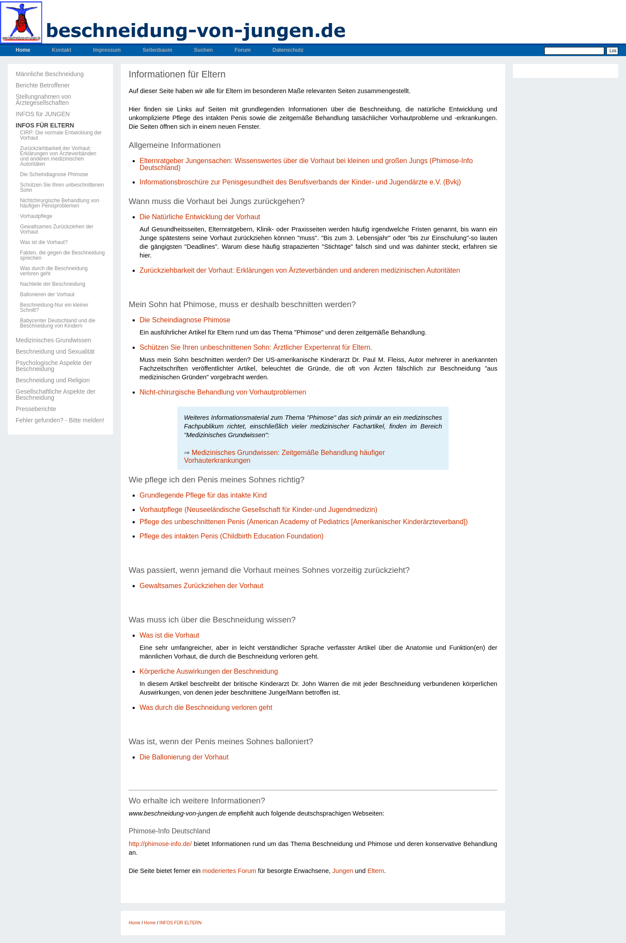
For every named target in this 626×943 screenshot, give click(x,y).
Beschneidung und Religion (53, 380)
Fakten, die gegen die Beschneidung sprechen (62, 255)
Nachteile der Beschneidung (52, 284)
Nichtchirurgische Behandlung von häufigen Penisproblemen (59, 203)
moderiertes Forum (229, 870)
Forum (242, 50)
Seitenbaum (157, 50)
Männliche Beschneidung (49, 74)
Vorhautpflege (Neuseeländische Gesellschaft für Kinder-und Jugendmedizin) (258, 509)
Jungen (342, 870)
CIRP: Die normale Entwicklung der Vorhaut (61, 135)
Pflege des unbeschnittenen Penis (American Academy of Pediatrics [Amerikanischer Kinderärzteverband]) (304, 521)
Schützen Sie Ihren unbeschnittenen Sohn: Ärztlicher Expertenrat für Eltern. (256, 347)
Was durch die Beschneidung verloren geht (54, 271)
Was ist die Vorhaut (169, 635)
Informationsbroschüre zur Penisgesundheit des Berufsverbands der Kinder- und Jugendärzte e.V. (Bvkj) (300, 182)
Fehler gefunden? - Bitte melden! (60, 420)
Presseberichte (36, 409)
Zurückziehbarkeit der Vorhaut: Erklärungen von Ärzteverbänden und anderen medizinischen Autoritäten (58, 156)
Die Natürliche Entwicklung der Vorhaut (200, 217)
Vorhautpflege (36, 216)
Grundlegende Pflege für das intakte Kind (203, 495)
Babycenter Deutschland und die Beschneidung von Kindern (57, 323)
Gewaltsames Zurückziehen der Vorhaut (56, 229)
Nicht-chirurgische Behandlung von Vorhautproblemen (223, 392)
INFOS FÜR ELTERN (45, 125)
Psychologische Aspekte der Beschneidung (54, 366)
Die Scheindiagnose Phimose (54, 174)
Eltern (375, 870)
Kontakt (61, 50)
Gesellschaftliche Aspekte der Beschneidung (56, 394)
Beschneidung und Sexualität (55, 351)
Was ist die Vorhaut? (44, 242)
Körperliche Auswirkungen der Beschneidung (209, 671)
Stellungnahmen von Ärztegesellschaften (43, 100)
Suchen (203, 50)
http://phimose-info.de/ (160, 843)
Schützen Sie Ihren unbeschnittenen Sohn (62, 187)
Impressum (107, 50)
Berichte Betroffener (43, 85)
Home (23, 50)
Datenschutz (288, 50)
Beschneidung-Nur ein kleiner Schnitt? (54, 307)
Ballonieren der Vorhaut (47, 294)
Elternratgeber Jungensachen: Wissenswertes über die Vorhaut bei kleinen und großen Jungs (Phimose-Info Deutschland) (306, 164)
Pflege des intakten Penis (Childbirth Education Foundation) (231, 536)
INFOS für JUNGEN (43, 114)
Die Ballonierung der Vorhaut (185, 757)
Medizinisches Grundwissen (53, 340)
